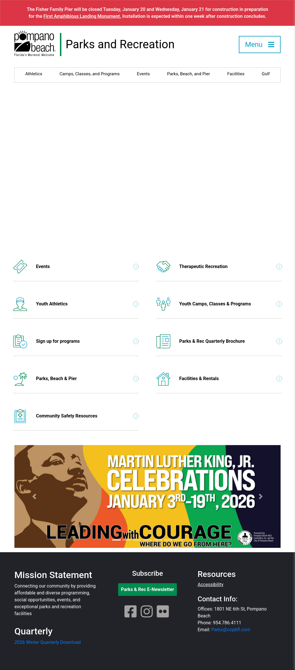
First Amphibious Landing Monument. (82, 16)
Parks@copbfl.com (230, 629)
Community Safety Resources (76, 416)
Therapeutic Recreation (219, 266)
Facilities (236, 73)
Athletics (33, 73)
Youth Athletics (76, 304)
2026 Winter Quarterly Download (47, 642)
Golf (266, 73)
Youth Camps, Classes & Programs (219, 304)
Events (143, 73)
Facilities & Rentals (219, 378)
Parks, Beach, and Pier (188, 73)
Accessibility (211, 584)
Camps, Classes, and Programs (90, 73)
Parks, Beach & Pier (76, 378)
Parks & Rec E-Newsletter (147, 589)
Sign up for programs (76, 341)
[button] (34, 496)
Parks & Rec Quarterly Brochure (219, 341)
